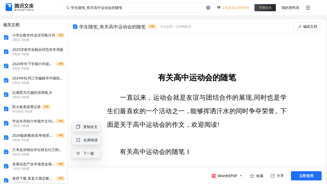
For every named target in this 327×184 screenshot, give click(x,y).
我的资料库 (290, 7)
